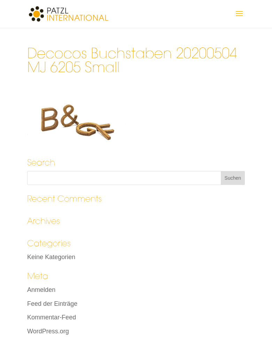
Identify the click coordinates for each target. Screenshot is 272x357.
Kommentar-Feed (51, 317)
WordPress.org (48, 331)
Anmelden (41, 289)
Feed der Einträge (52, 303)
